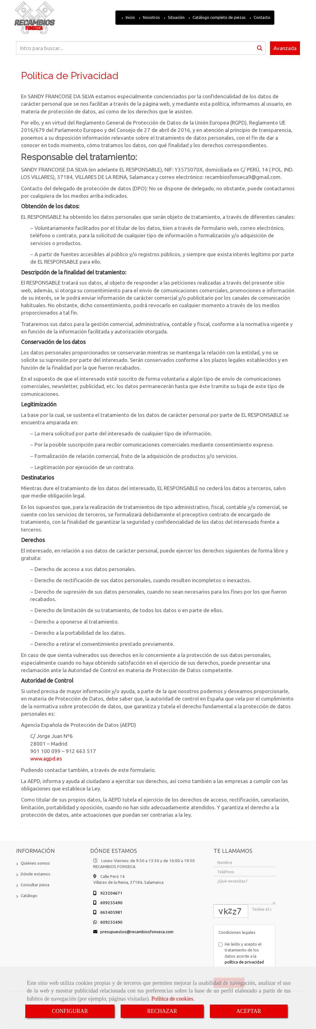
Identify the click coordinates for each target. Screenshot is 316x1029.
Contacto (261, 17)
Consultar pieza (35, 884)
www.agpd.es (46, 758)
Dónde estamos (35, 873)
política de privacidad (244, 961)
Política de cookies (172, 999)
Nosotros (151, 17)
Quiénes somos (35, 863)
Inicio (130, 17)
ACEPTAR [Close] (248, 1011)
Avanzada (285, 48)
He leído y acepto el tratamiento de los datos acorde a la (241, 953)
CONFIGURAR (70, 1011)
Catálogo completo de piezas (219, 17)
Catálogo (29, 895)
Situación (176, 17)
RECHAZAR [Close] (162, 1011)
